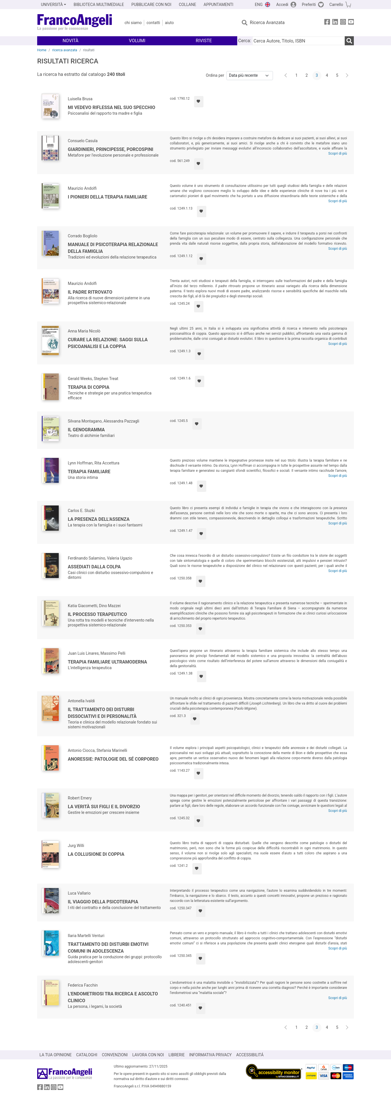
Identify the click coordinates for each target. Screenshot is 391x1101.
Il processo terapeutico (97, 614)
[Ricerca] (349, 40)
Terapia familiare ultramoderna (107, 662)
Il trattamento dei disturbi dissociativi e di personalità (102, 713)
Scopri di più (337, 153)
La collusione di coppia (96, 854)
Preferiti (309, 4)
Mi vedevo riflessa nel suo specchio (111, 107)
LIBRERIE (177, 1055)
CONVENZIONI (115, 1055)
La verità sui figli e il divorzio (104, 806)
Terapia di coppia (89, 387)
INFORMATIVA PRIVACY (210, 1055)
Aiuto (169, 22)
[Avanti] (347, 75)
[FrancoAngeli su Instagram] (343, 23)
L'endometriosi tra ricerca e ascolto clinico (113, 997)
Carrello (336, 4)
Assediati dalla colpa (94, 566)
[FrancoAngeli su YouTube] (351, 23)
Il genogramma (86, 429)
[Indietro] (286, 75)
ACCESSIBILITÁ (250, 1055)
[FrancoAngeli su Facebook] (327, 23)
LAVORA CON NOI (148, 1055)
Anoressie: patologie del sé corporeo (113, 759)
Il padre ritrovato (90, 292)
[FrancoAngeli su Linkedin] (335, 23)
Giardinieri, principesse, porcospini (110, 149)
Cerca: (244, 40)
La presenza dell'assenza (98, 519)
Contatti (153, 22)
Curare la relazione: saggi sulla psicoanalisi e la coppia (108, 343)
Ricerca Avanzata (267, 22)
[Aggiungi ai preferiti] (198, 101)
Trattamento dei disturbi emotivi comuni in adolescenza (108, 948)
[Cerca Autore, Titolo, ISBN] (298, 40)
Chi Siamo (133, 22)
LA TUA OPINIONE (55, 1055)
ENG (258, 4)
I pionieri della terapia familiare (107, 197)
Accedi (282, 4)
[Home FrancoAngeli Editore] (74, 22)
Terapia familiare (89, 471)
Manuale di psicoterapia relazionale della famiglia (113, 248)
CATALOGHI (86, 1055)
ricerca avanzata (64, 50)
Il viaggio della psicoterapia (103, 901)
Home (41, 50)
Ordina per (215, 75)
